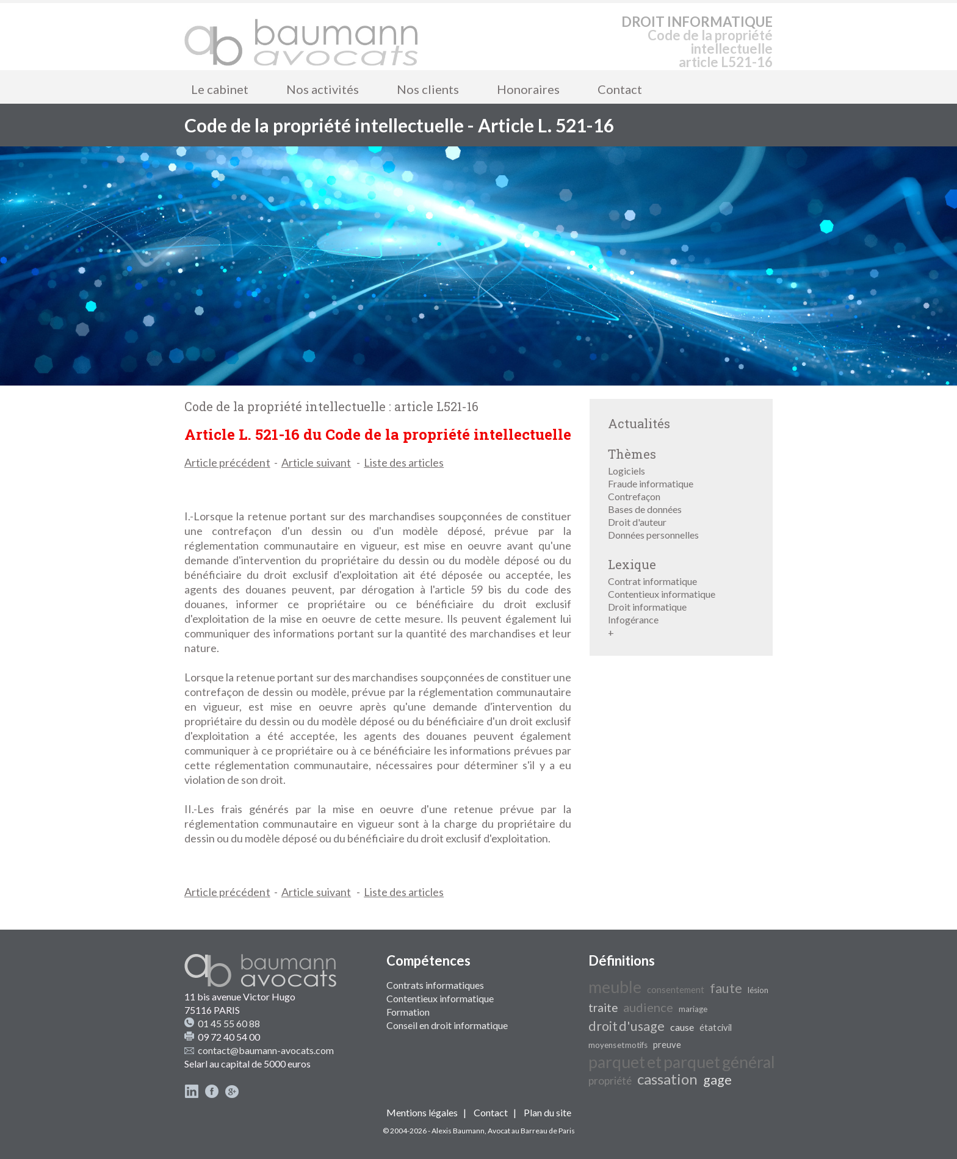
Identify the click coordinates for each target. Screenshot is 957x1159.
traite (603, 1007)
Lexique (632, 564)
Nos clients (428, 89)
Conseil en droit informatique (447, 1025)
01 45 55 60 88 (229, 1023)
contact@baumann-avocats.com (266, 1050)
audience (648, 1007)
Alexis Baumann (458, 1130)
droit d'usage (626, 1026)
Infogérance (633, 619)
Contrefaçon (634, 496)
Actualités (639, 423)
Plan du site (547, 1112)
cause (682, 1027)
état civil (715, 1027)
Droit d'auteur (637, 522)
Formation (408, 1011)
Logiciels (626, 470)
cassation (667, 1079)
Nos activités (322, 89)
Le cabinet (219, 89)
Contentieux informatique (661, 594)
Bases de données (645, 509)
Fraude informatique (650, 483)
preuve (667, 1044)
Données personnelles (653, 534)
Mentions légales (422, 1112)
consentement (675, 990)
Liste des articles (404, 462)
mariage (693, 1009)
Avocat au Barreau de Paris (531, 1130)
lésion (758, 990)
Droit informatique (647, 606)
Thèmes (632, 454)
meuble (614, 987)
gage (717, 1080)
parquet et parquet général (681, 1062)
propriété (610, 1080)
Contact (620, 89)
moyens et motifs (618, 1045)
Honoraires (528, 89)
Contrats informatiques (435, 985)
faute (726, 988)
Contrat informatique (652, 581)
